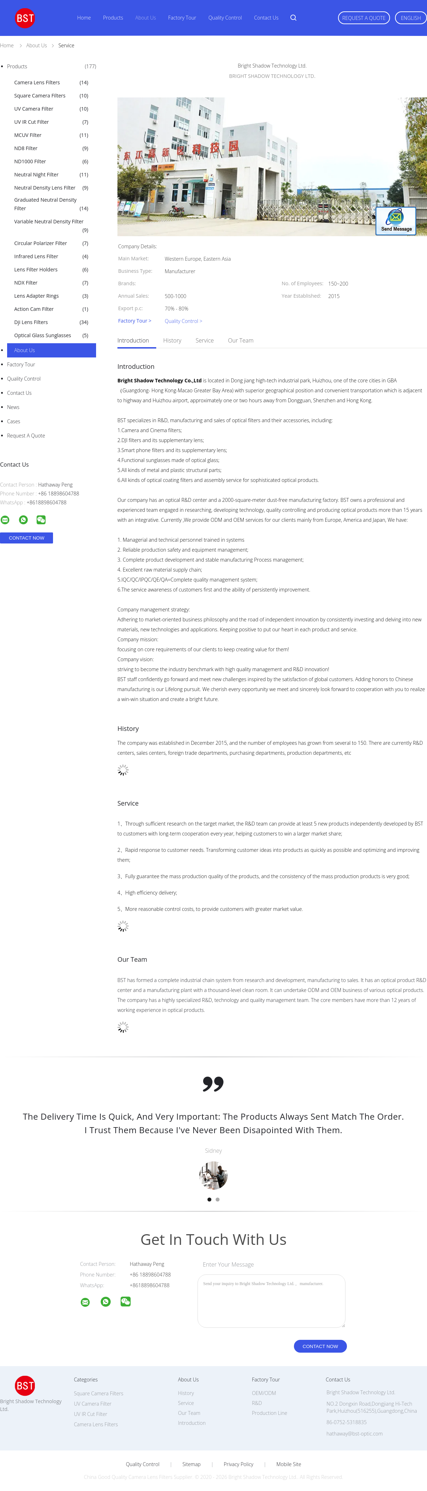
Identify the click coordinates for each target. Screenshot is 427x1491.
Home (84, 17)
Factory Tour (182, 17)
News (13, 407)
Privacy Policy (238, 1464)
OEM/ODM (264, 1393)
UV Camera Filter (51, 109)
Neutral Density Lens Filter (51, 188)
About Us (145, 17)
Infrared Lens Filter (51, 256)
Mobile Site (288, 1464)
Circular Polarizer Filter (51, 243)
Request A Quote (364, 18)
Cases (13, 421)
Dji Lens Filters (51, 322)
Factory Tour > (135, 321)
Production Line (269, 1413)
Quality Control (225, 17)
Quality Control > (183, 321)
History (172, 340)
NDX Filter (51, 282)
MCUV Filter (51, 135)
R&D (257, 1403)
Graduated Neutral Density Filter (51, 204)
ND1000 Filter (51, 161)
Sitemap (192, 1464)
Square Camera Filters (51, 95)
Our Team (241, 340)
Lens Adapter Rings (51, 296)
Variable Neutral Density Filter (51, 226)
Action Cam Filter (51, 309)
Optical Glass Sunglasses (51, 335)
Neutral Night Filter (51, 174)
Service (205, 340)
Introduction (133, 340)
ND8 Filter (51, 148)
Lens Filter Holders (51, 269)
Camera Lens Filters (51, 82)
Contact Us (266, 17)
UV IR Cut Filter (51, 122)
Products (113, 17)
